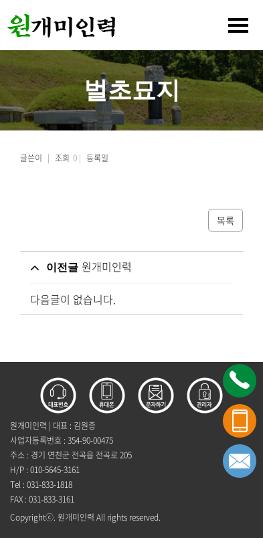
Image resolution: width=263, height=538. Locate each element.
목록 (225, 220)
